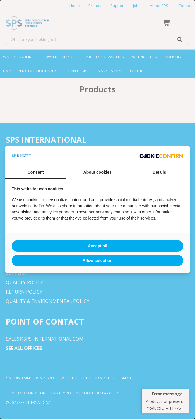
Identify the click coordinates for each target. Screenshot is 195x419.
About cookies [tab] (97, 172)
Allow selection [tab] (97, 260)
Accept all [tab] (97, 246)
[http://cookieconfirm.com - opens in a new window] (161, 156)
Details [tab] (159, 172)
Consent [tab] (36, 172)
